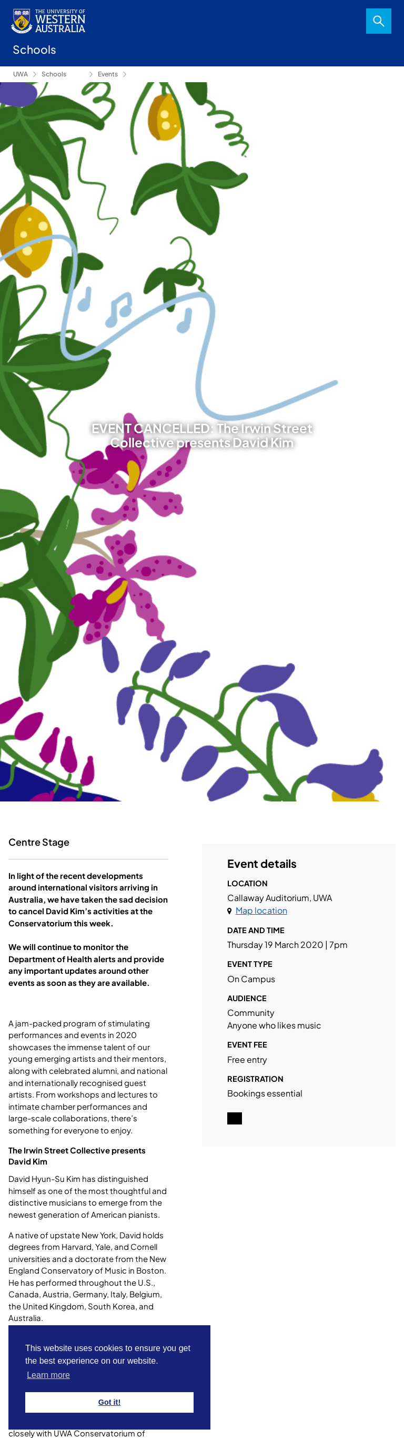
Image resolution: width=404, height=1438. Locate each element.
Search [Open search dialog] (378, 21)
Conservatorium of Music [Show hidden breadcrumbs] (77, 74)
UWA (20, 74)
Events (108, 74)
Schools (54, 74)
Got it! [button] (109, 1402)
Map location (261, 910)
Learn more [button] (48, 1375)
